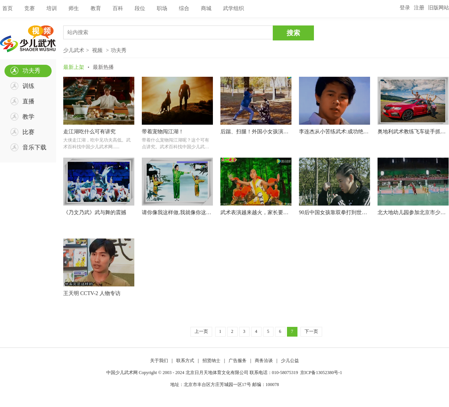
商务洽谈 (264, 360)
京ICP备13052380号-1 (321, 372)
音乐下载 (34, 147)
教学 (28, 116)
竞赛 (29, 8)
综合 (184, 8)
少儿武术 (73, 50)
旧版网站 (438, 7)
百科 (118, 8)
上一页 (201, 331)
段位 (140, 8)
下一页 (311, 331)
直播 (28, 101)
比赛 (28, 132)
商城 (206, 8)
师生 (73, 8)
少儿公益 (290, 360)
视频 (97, 50)
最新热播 (103, 67)
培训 (51, 8)
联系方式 (185, 360)
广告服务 (238, 360)
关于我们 (159, 360)
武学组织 (233, 8)
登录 (405, 7)
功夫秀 (31, 70)
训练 (28, 86)
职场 (162, 8)
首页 (7, 8)
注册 (419, 7)
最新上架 (73, 67)
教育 (96, 8)
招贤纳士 (211, 360)
